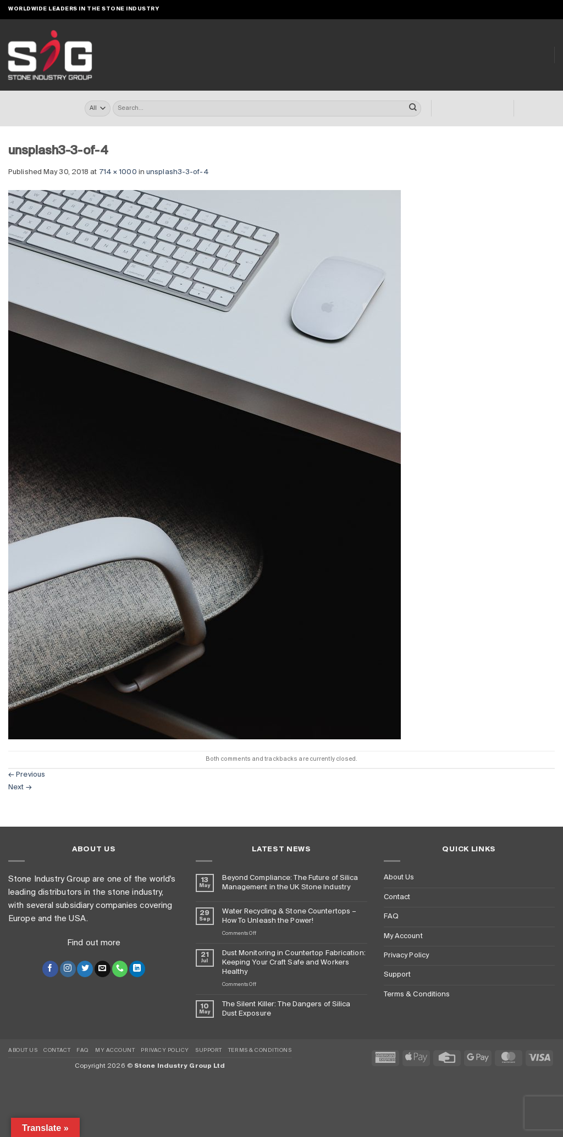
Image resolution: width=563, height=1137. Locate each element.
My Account (403, 936)
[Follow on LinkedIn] (540, 8)
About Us (494, 54)
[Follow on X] (512, 8)
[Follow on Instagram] (502, 8)
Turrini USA (303, 55)
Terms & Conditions (417, 994)
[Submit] (413, 109)
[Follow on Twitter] (85, 969)
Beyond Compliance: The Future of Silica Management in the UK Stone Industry (290, 882)
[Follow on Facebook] (492, 8)
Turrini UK (248, 55)
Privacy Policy (406, 955)
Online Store (189, 55)
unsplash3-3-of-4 (177, 172)
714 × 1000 (118, 172)
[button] (463, 10)
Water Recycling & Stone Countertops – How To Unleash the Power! (289, 916)
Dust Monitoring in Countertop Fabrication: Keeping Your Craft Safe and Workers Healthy (294, 962)
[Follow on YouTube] (550, 8)
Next (20, 787)
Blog (535, 55)
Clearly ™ (356, 55)
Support (397, 975)
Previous (26, 775)
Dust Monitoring (423, 55)
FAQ (391, 916)
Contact (397, 897)
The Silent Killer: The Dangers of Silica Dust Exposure (286, 1009)
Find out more (93, 943)
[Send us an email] (521, 8)
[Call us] (531, 8)
